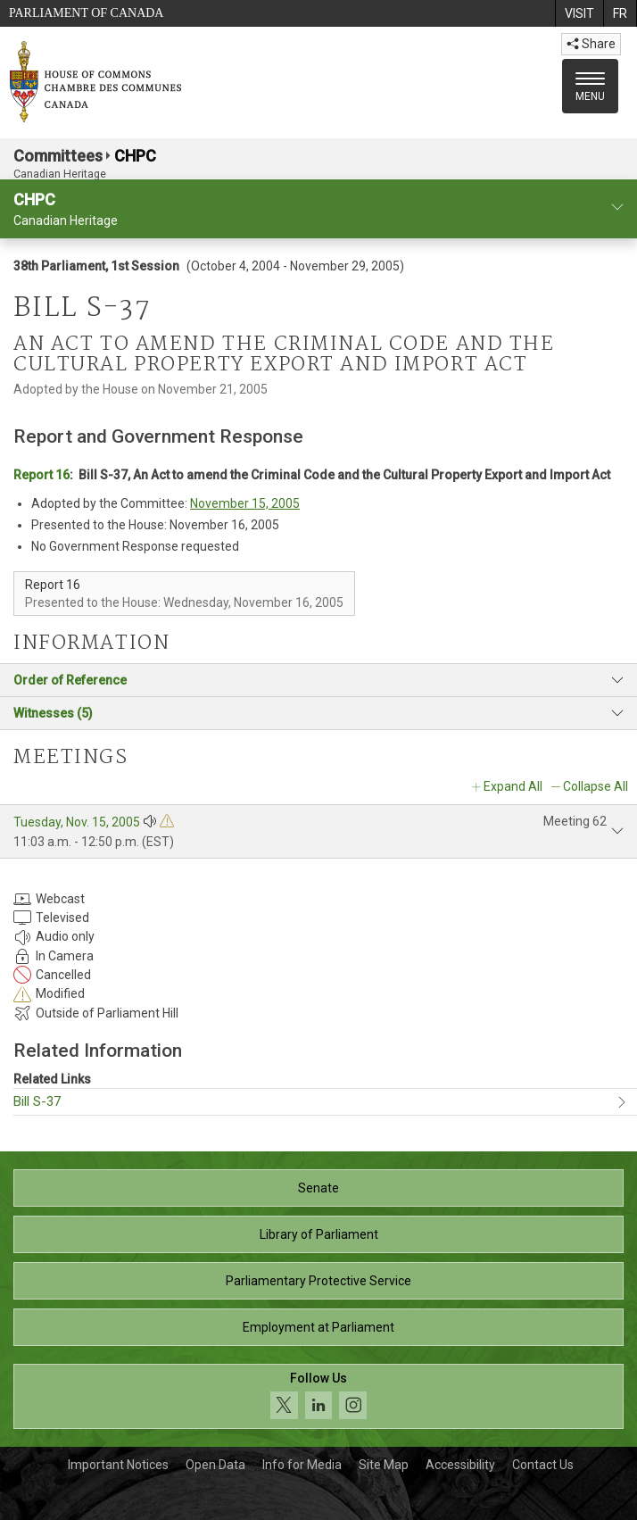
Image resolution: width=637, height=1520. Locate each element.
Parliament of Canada (86, 13)
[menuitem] (579, 13)
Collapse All (595, 786)
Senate (318, 1188)
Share (591, 44)
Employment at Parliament (318, 1327)
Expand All (513, 786)
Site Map (384, 1465)
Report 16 (41, 475)
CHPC (135, 155)
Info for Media (302, 1465)
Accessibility (460, 1465)
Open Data (215, 1465)
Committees (58, 155)
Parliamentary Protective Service (318, 1281)
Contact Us (543, 1465)
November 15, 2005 (245, 503)
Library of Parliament (319, 1234)
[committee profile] (617, 207)
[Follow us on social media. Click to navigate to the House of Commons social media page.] (318, 1396)
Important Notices (118, 1465)
